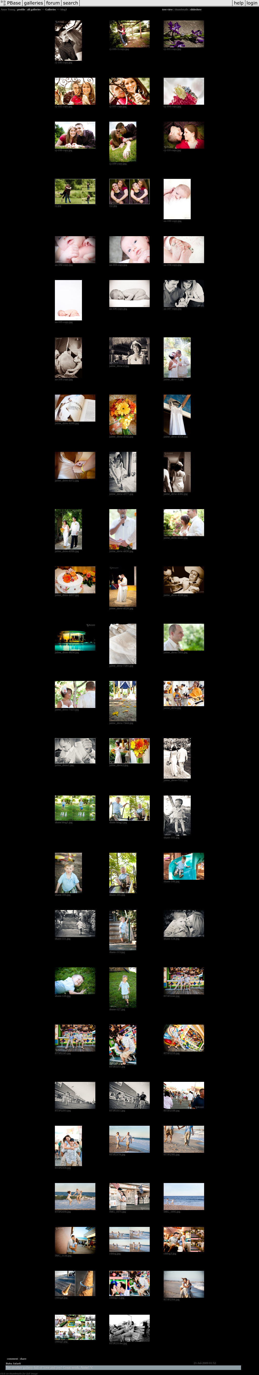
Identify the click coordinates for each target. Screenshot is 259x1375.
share (23, 1358)
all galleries (33, 9)
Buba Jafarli (13, 1363)
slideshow (196, 9)
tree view (167, 9)
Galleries (50, 9)
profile (21, 9)
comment (12, 1358)
